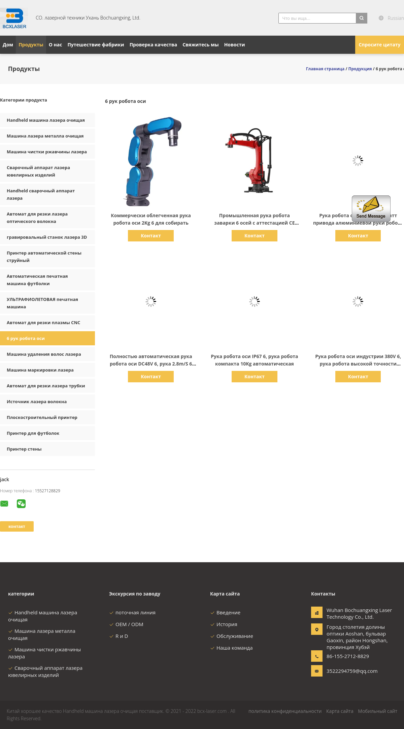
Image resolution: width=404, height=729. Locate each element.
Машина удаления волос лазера (44, 354)
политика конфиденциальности (285, 711)
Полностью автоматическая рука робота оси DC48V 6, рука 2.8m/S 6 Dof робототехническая (151, 363)
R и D (118, 635)
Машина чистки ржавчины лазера (47, 152)
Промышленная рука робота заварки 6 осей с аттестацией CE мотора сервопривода (254, 222)
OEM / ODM (126, 624)
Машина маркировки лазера (40, 370)
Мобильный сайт (377, 711)
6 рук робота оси (26, 338)
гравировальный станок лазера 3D (47, 237)
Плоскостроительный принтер (42, 417)
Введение (225, 612)
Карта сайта (340, 711)
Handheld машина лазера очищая (46, 120)
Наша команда (231, 647)
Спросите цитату (379, 44)
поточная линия (132, 612)
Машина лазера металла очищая (45, 136)
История (223, 624)
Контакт (151, 235)
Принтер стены (24, 449)
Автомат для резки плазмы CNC (43, 322)
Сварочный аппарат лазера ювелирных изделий (45, 671)
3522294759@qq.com (348, 670)
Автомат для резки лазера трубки (46, 386)
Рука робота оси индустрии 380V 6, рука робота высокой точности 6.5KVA (358, 363)
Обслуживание (231, 635)
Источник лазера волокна (37, 401)
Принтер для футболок (33, 433)
